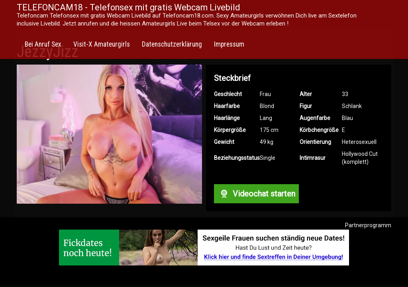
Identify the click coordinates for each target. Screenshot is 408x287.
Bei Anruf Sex (43, 44)
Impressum (229, 44)
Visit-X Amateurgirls (101, 44)
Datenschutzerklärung (172, 44)
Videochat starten (256, 194)
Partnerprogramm (368, 225)
